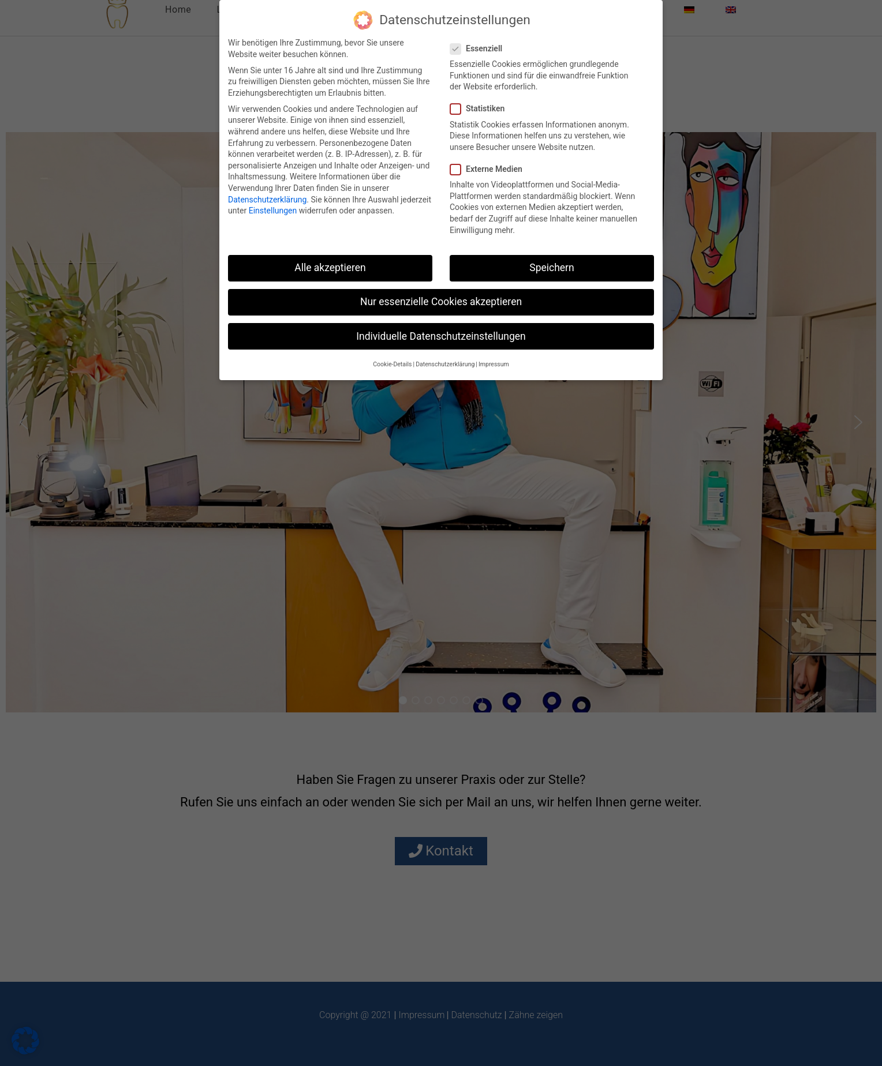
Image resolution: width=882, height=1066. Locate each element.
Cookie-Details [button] (392, 364)
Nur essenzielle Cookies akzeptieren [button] (441, 301)
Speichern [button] (551, 267)
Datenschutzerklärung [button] (445, 364)
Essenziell (481, 48)
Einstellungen (273, 210)
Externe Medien (491, 169)
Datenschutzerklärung (267, 199)
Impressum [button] (494, 364)
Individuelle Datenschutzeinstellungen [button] (440, 336)
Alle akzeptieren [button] (330, 267)
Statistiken (482, 108)
